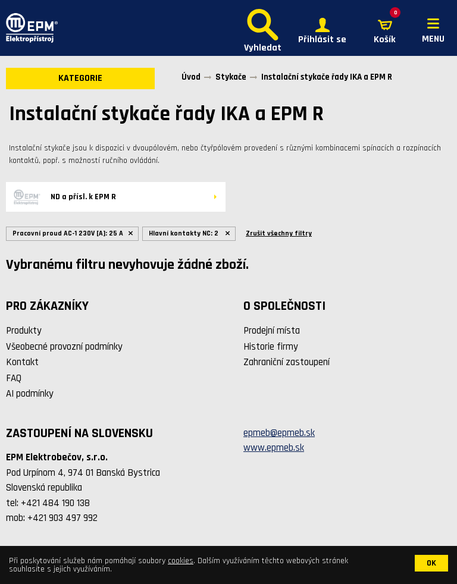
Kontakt (22, 362)
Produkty (24, 330)
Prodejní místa (271, 330)
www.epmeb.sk (273, 447)
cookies (180, 560)
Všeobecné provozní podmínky (64, 346)
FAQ (13, 378)
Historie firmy (270, 346)
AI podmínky (30, 393)
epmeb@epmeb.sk (279, 432)
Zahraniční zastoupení (286, 362)
